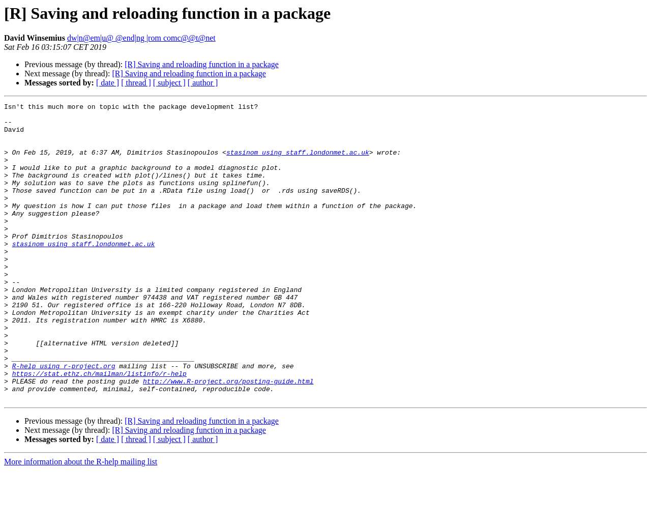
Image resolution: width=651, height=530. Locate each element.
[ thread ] (136, 82)
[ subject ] (169, 82)
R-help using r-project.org (63, 419)
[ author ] (203, 82)
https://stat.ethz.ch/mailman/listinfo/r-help (99, 428)
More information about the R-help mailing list (80, 521)
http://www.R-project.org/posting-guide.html (228, 437)
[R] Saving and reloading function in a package (202, 64)
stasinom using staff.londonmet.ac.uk (297, 162)
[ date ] (107, 82)
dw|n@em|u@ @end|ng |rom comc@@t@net (141, 38)
